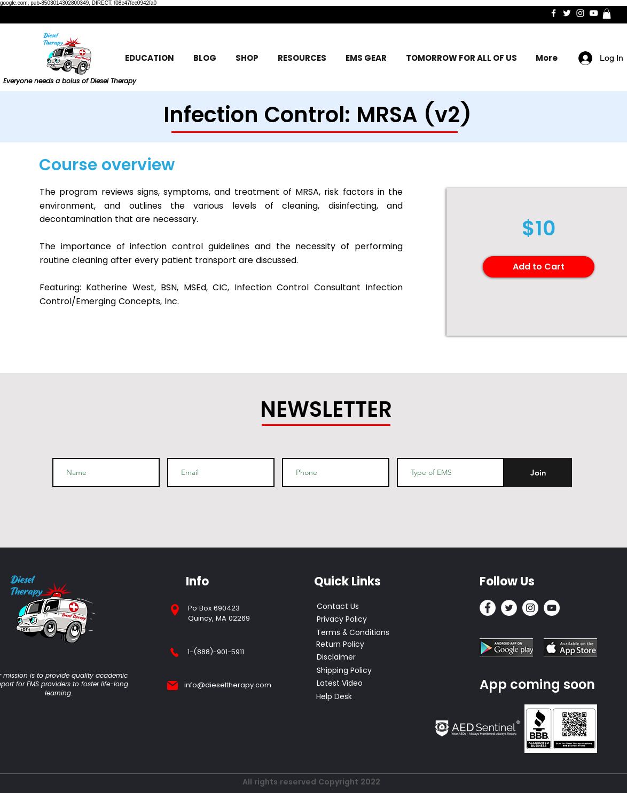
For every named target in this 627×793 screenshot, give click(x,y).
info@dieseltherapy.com (227, 685)
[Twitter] (567, 13)
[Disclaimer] (336, 657)
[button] (606, 14)
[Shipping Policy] (345, 671)
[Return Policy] (350, 645)
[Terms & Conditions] (352, 633)
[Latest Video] (340, 683)
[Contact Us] (351, 607)
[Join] (538, 472)
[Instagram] (580, 13)
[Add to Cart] (538, 266)
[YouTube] (594, 13)
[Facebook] (553, 13)
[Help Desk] (334, 697)
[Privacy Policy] (351, 619)
